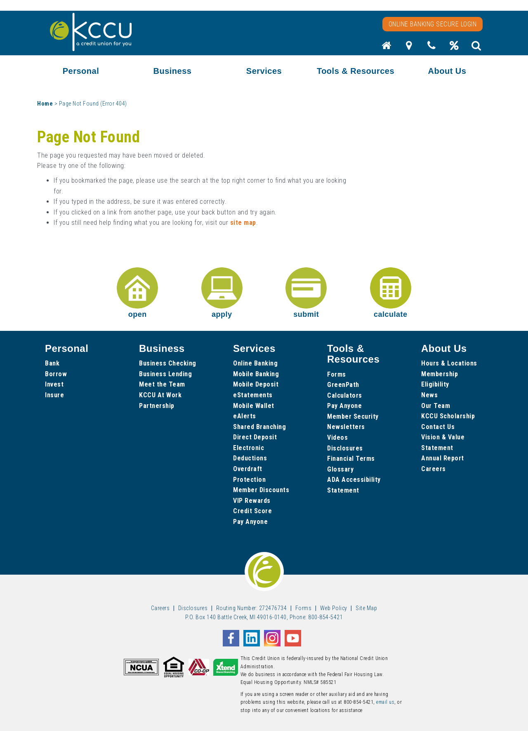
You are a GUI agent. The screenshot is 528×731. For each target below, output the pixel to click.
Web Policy (333, 608)
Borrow (56, 374)
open (137, 292)
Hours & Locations (449, 363)
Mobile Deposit (255, 384)
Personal (81, 70)
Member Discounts (261, 490)
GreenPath (343, 385)
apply (222, 292)
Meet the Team (162, 384)
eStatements (253, 395)
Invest (54, 384)
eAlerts (244, 416)
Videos (337, 437)
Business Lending (165, 374)
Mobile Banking (256, 374)
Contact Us (438, 427)
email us (385, 702)
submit (306, 292)
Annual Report (442, 458)
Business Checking (167, 363)
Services (264, 70)
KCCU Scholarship (448, 416)
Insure (54, 395)
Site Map (366, 608)
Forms (336, 374)
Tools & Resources (355, 70)
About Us (447, 70)
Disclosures (345, 448)
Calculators (344, 395)
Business (172, 70)
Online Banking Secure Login (433, 24)
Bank (52, 363)
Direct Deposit (255, 437)
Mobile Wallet (253, 406)
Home (45, 103)
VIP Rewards (252, 501)
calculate (390, 292)
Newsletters (346, 427)
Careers (433, 469)
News (429, 395)
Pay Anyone (250, 522)
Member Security (353, 416)
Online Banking (255, 363)
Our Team (435, 406)
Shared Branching (259, 427)
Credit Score (252, 511)
